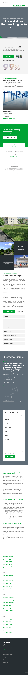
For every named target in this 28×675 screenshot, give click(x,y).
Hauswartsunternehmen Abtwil (7, 622)
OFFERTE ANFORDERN (18, 5)
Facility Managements (6, 656)
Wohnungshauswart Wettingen (8, 566)
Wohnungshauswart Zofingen (7, 581)
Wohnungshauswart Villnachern (8, 589)
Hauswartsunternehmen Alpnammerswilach (9, 578)
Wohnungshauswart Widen (7, 630)
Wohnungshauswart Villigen (7, 633)
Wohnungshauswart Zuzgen (7, 624)
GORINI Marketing (22, 673)
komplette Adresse (8, 427)
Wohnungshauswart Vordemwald (8, 567)
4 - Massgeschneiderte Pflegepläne (10, 327)
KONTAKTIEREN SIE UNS (9, 311)
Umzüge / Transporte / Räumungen (8, 654)
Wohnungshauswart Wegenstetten (8, 588)
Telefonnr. (6, 435)
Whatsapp (5, 650)
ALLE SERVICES (7, 396)
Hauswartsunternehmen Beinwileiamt (8, 602)
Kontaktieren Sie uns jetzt (10, 137)
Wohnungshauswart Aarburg (7, 626)
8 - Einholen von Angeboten (8, 343)
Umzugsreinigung (5, 662)
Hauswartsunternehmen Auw (7, 577)
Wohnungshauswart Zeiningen (7, 561)
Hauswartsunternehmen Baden (7, 619)
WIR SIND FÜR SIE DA (8, 56)
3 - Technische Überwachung (9, 324)
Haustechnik (4, 659)
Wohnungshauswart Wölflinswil (7, 562)
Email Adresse (7, 423)
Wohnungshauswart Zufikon (7, 559)
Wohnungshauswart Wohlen (7, 607)
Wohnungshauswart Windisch (7, 586)
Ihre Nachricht (7, 439)
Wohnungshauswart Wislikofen (7, 564)
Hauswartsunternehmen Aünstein (8, 599)
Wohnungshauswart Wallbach (7, 632)
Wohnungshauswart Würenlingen (8, 627)
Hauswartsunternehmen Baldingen (8, 597)
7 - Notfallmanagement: (8, 339)
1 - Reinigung (6, 316)
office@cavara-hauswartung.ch (8, 405)
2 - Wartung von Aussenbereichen (9, 320)
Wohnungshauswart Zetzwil (7, 603)
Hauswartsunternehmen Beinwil (8, 575)
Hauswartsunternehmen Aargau (8, 580)
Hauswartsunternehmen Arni (7, 621)
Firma (6, 431)
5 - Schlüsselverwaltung (8, 331)
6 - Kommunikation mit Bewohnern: (10, 335)
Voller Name (7, 419)
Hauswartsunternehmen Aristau (8, 556)
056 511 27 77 (22, 1)
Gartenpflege (5, 657)
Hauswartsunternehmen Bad (7, 554)
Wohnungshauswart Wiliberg (7, 608)
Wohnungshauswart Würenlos (7, 605)
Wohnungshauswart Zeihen (7, 583)
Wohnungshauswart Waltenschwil (8, 610)
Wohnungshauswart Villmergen (8, 611)
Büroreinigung (5, 660)
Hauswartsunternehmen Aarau (7, 558)
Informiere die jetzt (14, 27)
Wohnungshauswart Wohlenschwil (8, 585)
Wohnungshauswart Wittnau (7, 629)
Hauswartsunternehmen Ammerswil (8, 600)
